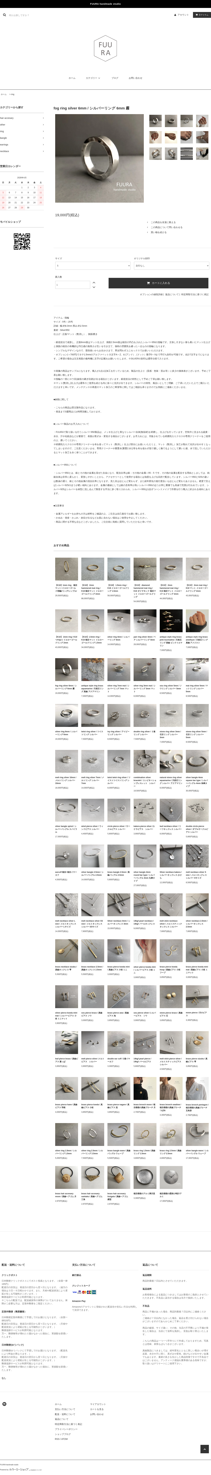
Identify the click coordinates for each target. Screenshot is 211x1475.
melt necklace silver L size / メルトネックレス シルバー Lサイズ (65, 924)
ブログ (115, 78)
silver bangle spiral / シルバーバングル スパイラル (66, 829)
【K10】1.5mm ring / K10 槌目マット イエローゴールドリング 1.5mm (92, 640)
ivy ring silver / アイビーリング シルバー (118, 733)
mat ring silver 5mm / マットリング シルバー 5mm (197, 689)
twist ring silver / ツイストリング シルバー (92, 733)
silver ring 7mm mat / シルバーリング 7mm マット (118, 689)
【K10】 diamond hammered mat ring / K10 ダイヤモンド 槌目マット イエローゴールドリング (145, 591)
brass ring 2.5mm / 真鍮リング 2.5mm (170, 1152)
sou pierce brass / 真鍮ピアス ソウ (91, 1014)
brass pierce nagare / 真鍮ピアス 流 (118, 1106)
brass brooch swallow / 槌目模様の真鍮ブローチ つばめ (170, 1107)
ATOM (64, 1439)
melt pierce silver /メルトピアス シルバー (92, 1060)
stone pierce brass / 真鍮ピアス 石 (171, 1014)
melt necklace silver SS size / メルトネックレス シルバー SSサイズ (92, 924)
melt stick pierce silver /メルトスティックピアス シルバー (171, 1062)
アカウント (183, 14)
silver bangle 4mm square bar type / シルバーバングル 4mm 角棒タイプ (197, 781)
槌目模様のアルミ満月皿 (144, 1193)
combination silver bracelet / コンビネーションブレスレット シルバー (145, 781)
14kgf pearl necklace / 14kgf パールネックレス (144, 922)
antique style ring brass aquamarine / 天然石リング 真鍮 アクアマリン (92, 689)
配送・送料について (65, 1414)
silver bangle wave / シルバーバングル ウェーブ (197, 1152)
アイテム (201, 14)
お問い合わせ (135, 78)
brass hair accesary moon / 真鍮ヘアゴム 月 (65, 1195)
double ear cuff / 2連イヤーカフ (118, 1060)
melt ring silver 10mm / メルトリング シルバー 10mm (65, 780)
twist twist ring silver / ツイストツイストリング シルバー (118, 780)
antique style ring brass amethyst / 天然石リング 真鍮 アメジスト (197, 640)
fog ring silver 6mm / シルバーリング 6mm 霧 (66, 687)
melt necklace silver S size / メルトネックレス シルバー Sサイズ (196, 875)
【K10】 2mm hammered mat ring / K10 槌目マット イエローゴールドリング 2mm (171, 589)
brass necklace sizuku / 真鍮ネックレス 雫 (66, 968)
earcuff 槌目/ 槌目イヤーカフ (66, 873)
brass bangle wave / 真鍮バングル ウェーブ (118, 1152)
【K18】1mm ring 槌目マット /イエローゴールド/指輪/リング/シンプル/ (66, 588)
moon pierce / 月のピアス (196, 1014)
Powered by (21, 1470)
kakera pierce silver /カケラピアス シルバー (144, 827)
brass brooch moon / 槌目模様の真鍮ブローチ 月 (144, 1106)
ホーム (72, 78)
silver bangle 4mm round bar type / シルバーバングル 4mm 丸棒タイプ (144, 876)
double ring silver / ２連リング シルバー (144, 733)
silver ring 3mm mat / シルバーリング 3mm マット (144, 689)
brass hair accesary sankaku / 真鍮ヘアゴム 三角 (91, 1196)
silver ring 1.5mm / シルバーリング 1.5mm (66, 1152)
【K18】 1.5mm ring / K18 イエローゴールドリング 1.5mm (118, 588)
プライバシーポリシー (66, 1429)
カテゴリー (93, 78)
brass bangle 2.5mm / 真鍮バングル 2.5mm (118, 873)
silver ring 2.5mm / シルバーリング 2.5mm (92, 1152)
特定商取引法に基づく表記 (195, 294)
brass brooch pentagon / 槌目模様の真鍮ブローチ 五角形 (197, 1108)
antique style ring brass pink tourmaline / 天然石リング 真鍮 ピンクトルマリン (171, 641)
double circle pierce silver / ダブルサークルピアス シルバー (197, 829)
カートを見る (97, 1409)
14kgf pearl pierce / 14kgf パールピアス (143, 1060)
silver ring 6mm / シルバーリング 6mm (66, 733)
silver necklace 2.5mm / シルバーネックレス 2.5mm (196, 924)
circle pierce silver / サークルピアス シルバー (118, 827)
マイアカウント (98, 1404)
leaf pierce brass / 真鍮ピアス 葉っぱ (66, 1060)
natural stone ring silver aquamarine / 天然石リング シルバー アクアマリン (171, 780)
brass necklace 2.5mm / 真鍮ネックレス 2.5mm (92, 968)
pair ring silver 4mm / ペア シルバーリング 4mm (145, 638)
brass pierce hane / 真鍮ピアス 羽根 (66, 1106)
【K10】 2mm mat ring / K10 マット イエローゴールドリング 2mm (197, 588)
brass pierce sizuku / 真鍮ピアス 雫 (196, 1060)
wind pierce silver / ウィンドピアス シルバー (92, 827)
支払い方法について (65, 1409)
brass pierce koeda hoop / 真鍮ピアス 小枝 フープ (170, 970)
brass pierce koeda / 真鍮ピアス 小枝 (92, 1106)
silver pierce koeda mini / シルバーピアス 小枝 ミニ (145, 970)
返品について (172, 294)
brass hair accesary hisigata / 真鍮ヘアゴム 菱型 (117, 1196)
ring (12, 94)
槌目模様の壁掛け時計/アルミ (171, 1195)
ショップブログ (63, 1434)
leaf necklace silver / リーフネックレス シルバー (171, 827)
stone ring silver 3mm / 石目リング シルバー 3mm (170, 734)
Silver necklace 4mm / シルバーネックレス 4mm (118, 922)
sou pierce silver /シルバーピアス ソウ (145, 1014)
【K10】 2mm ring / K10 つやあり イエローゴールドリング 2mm (66, 640)
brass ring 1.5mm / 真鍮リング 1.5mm (144, 1152)
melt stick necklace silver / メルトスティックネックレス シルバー (171, 924)
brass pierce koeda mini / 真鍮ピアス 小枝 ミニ (118, 968)
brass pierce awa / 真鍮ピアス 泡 (118, 1014)
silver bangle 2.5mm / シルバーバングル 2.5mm (92, 873)
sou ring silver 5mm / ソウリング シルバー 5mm (171, 687)
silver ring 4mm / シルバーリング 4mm (118, 638)
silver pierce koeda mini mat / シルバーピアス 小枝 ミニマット (66, 1016)
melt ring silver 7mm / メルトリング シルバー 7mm (92, 780)
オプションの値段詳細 (151, 294)
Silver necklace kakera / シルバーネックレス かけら (171, 875)
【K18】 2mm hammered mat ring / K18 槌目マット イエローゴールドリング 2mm (92, 589)
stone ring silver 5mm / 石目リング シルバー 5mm (196, 734)
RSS (57, 1439)
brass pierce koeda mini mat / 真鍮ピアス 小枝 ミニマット (197, 970)
